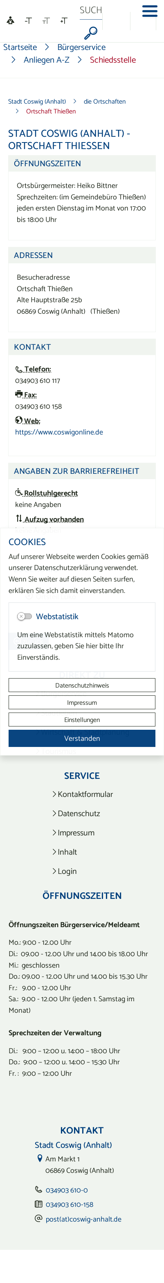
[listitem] (82, 794)
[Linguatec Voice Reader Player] (10, 21)
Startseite (20, 47)
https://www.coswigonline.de (59, 431)
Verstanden (82, 738)
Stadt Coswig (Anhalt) (37, 101)
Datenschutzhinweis (82, 685)
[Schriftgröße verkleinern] (28, 20)
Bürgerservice (81, 47)
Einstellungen (82, 719)
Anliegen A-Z (47, 60)
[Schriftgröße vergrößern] (64, 20)
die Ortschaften (105, 101)
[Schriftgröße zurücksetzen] (46, 20)
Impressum (82, 702)
